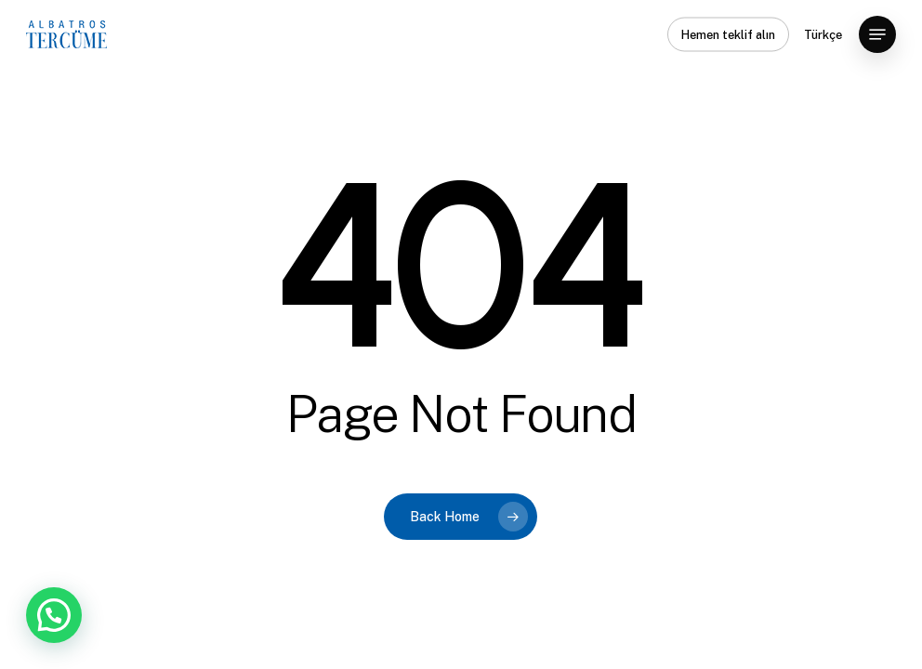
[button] (877, 34)
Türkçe (823, 35)
